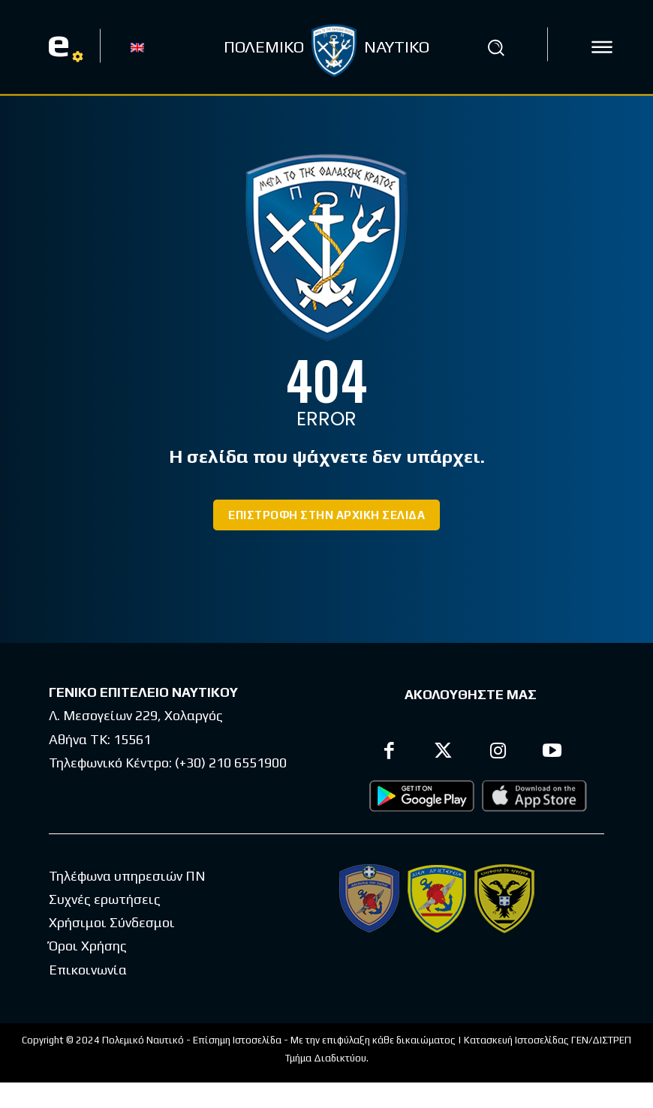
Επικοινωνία (88, 969)
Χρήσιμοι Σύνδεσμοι (112, 922)
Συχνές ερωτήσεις (105, 899)
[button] (496, 47)
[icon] (602, 47)
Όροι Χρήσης (88, 945)
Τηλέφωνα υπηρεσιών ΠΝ (127, 876)
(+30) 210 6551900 (231, 762)
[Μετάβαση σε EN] (137, 46)
